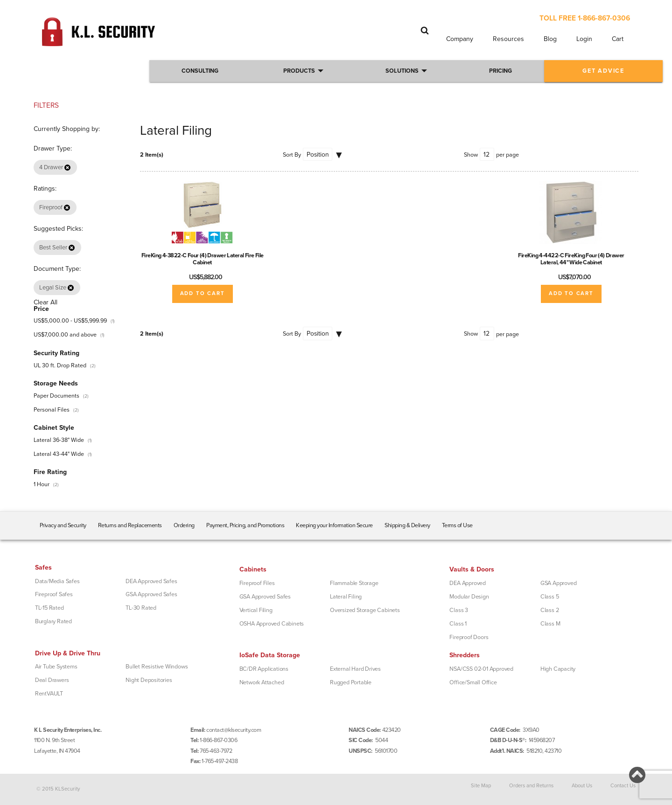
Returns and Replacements (130, 525)
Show (471, 154)
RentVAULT (49, 693)
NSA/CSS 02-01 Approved (481, 669)
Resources (508, 39)
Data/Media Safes (57, 581)
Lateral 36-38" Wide (59, 440)
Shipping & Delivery (407, 525)
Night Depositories (149, 680)
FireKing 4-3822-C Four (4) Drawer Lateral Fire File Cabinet (202, 259)
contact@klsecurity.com (233, 730)
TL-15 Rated (49, 608)
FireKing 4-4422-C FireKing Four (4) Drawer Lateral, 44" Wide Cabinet (571, 259)
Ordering (184, 525)
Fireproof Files (257, 583)
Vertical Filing (256, 610)
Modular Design (469, 596)
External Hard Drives (355, 669)
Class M (550, 623)
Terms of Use (457, 525)
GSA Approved (558, 583)
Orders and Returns (531, 786)
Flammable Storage (354, 583)
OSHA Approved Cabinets (271, 623)
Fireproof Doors (468, 637)
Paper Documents (56, 395)
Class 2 (549, 610)
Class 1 (458, 623)
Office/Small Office (473, 682)
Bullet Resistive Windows (157, 666)
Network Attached (261, 682)
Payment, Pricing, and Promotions (245, 525)
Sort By (292, 154)
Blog (550, 39)
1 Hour (41, 484)
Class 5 (549, 596)
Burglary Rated (53, 621)
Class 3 (458, 610)
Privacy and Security (63, 525)
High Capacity (557, 669)
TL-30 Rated (141, 608)
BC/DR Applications (263, 669)
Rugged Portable (350, 682)
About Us (582, 786)
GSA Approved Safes (151, 594)
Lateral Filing (346, 596)
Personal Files (52, 409)
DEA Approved (467, 583)
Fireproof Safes (54, 594)
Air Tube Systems (56, 666)
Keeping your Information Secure (334, 525)
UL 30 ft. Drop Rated (60, 365)
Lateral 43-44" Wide (59, 454)
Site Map (481, 786)
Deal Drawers (52, 680)
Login (584, 39)
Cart (617, 39)
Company (459, 39)
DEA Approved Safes (151, 581)
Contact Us (623, 786)
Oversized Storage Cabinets (365, 610)
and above (65, 334)
